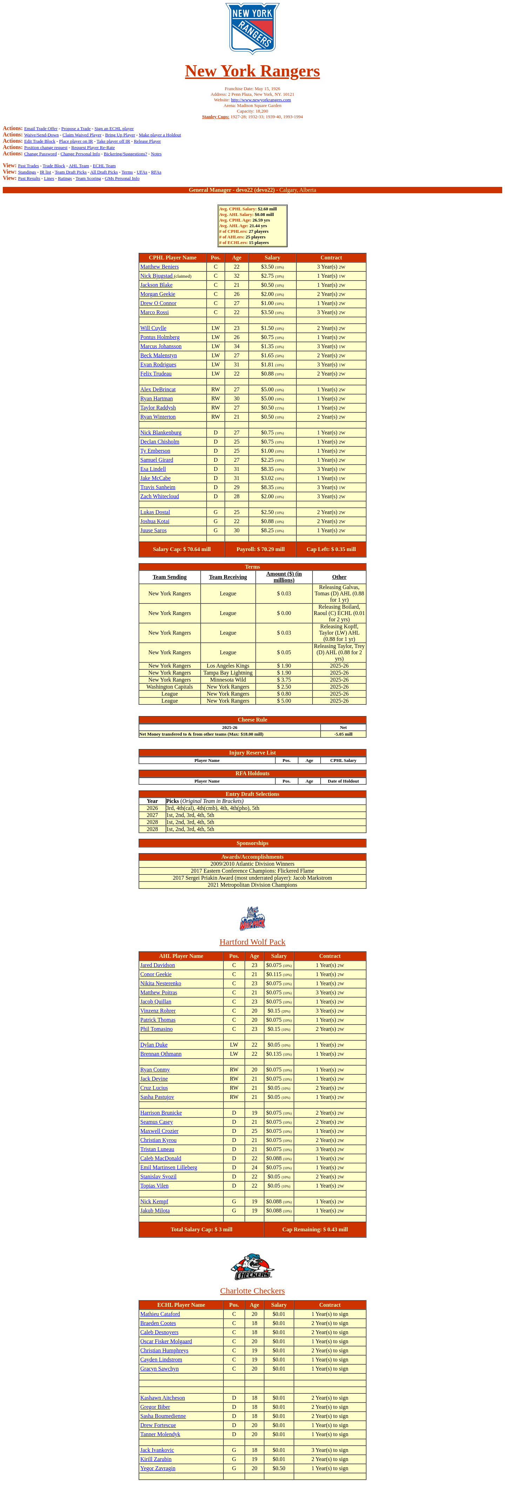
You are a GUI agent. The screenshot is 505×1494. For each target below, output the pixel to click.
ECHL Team (104, 165)
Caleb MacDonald (160, 1158)
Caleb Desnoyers (159, 1332)
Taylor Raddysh (158, 408)
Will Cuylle (153, 328)
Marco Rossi (154, 312)
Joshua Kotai (154, 521)
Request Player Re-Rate (93, 147)
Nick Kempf (154, 1201)
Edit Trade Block (39, 141)
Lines (49, 178)
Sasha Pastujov (157, 1097)
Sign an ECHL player (114, 128)
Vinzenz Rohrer (158, 1011)
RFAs (156, 172)
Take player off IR (113, 141)
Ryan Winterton (158, 417)
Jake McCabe (155, 478)
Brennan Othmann (161, 1054)
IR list (45, 172)
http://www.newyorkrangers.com (261, 99)
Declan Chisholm (160, 442)
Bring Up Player (120, 134)
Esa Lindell (153, 469)
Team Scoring (88, 178)
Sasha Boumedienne (163, 1416)
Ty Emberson (155, 451)
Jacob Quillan (155, 1002)
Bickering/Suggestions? (125, 153)
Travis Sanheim (157, 487)
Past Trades (28, 165)
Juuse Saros (153, 530)
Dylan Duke (154, 1045)
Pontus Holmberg (160, 337)
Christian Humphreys (164, 1350)
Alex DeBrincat (158, 389)
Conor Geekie (155, 974)
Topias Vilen (154, 1186)
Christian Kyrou (158, 1140)
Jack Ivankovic (157, 1450)
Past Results (29, 178)
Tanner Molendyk (160, 1434)
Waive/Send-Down (41, 134)
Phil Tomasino (156, 1029)
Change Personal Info (80, 153)
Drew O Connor (158, 303)
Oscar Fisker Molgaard (166, 1341)
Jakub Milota (155, 1211)
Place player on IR (76, 141)
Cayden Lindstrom (161, 1360)
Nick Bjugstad (157, 276)
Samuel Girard (156, 460)
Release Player (147, 141)
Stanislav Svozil (158, 1176)
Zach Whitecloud (159, 496)
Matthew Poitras (158, 992)
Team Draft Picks (71, 172)
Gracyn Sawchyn (159, 1369)
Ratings (65, 178)
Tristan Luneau (157, 1149)
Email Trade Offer (41, 128)
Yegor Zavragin (157, 1468)
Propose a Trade (76, 128)
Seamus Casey (156, 1122)
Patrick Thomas (158, 1020)
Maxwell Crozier (159, 1131)
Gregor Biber (155, 1407)
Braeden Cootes (158, 1323)
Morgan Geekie (157, 294)
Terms (127, 172)
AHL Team (79, 165)
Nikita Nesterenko (160, 983)
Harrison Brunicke (161, 1113)
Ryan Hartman (156, 398)
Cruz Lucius (154, 1088)
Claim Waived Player (81, 134)
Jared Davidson (157, 965)
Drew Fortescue (158, 1425)
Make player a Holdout (160, 134)
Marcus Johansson (161, 346)
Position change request (45, 147)
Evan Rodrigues (158, 364)
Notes (156, 153)
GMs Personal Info (122, 178)
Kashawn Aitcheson (162, 1398)
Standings (27, 172)
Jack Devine (154, 1079)
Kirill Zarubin (155, 1459)
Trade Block (54, 165)
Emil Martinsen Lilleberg (168, 1167)
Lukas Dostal (155, 512)
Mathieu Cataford (160, 1314)
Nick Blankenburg (160, 432)
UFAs (142, 172)
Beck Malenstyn (158, 355)
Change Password (40, 153)
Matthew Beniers (159, 267)
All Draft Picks (104, 172)
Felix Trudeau (155, 374)
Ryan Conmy (155, 1070)
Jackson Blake (156, 285)
